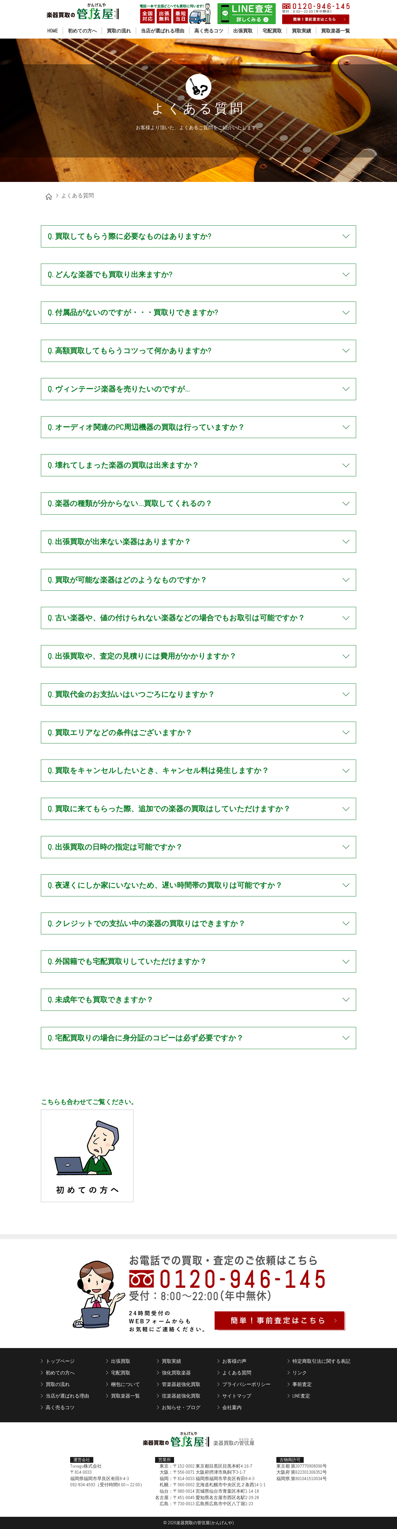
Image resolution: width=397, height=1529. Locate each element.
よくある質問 (236, 1373)
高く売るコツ (208, 31)
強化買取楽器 (176, 1373)
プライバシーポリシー (246, 1384)
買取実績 (301, 31)
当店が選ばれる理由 (162, 31)
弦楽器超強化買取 (181, 1396)
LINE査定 (301, 1396)
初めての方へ (82, 31)
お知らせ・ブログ (181, 1407)
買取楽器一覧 (335, 31)
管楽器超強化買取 (181, 1384)
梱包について (125, 1384)
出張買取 (243, 31)
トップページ (60, 1361)
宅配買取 (272, 31)
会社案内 (232, 1407)
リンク (299, 1373)
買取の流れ (119, 31)
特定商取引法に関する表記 (321, 1361)
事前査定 (302, 1384)
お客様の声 (234, 1361)
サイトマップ (236, 1396)
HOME (52, 31)
